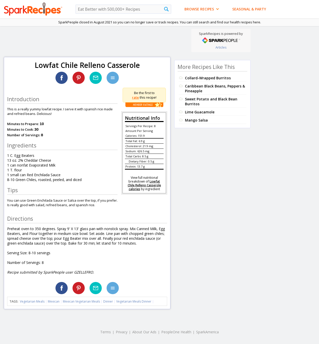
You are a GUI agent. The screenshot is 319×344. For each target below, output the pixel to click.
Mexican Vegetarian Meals (81, 301)
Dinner (108, 301)
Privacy (121, 332)
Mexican (54, 301)
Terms (105, 332)
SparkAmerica (207, 332)
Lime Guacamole (199, 112)
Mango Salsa (196, 120)
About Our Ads (144, 332)
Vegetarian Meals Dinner (133, 301)
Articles (221, 47)
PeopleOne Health (176, 332)
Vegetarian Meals (32, 301)
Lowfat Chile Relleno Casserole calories (144, 185)
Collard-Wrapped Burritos (208, 78)
